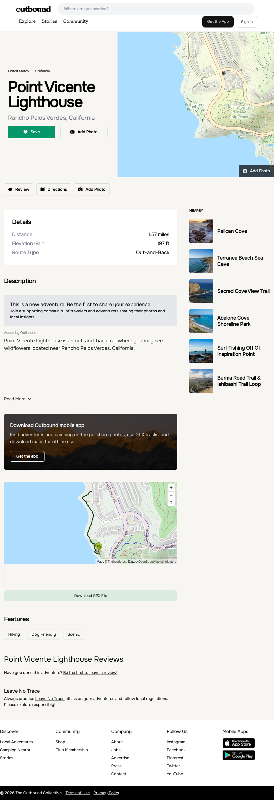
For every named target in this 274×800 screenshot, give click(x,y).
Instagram (176, 741)
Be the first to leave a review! (90, 672)
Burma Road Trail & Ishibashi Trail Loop (239, 381)
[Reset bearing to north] (171, 502)
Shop (60, 741)
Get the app (27, 456)
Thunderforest (117, 561)
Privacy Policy (107, 792)
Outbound (28, 332)
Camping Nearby (16, 749)
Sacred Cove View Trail (243, 291)
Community (75, 21)
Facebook (176, 749)
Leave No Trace (49, 698)
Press (116, 765)
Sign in (247, 21)
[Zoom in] (171, 487)
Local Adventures (16, 741)
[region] (90, 523)
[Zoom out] (171, 495)
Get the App (218, 21)
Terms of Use (78, 792)
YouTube (175, 773)
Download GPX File (90, 595)
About (117, 741)
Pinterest (175, 757)
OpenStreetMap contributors (157, 561)
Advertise (120, 757)
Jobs (115, 749)
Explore (27, 21)
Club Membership (72, 749)
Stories (49, 21)
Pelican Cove (232, 231)
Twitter (173, 765)
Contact (118, 773)
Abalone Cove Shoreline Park (233, 321)
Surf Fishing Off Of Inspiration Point (238, 351)
